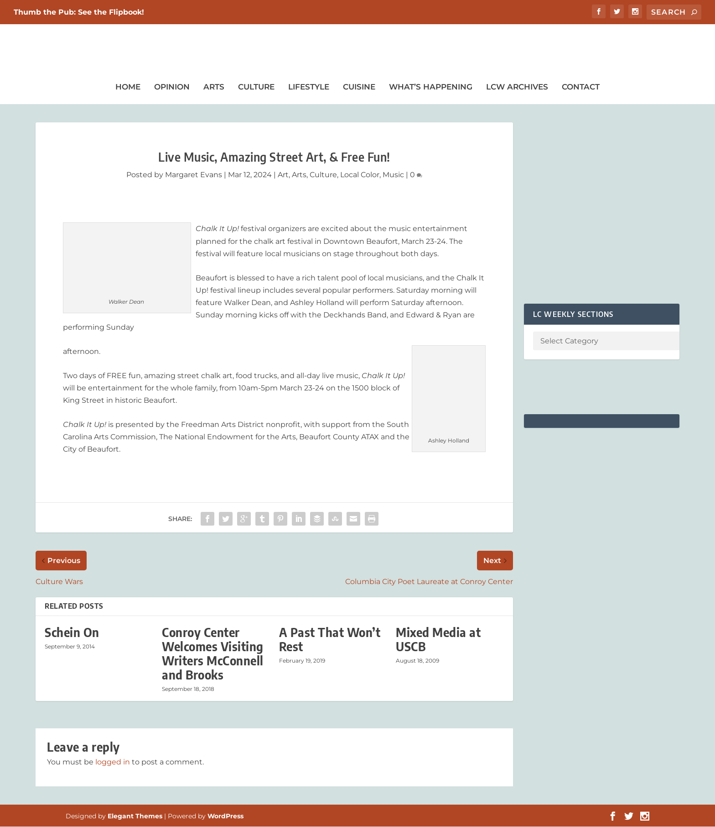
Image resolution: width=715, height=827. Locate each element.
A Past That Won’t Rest (330, 639)
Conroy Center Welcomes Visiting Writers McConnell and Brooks (213, 654)
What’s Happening (430, 87)
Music (393, 175)
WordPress (225, 816)
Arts (213, 87)
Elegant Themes (135, 816)
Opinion (172, 87)
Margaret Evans (193, 175)
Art (283, 175)
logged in (112, 762)
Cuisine (359, 87)
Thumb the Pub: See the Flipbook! (79, 12)
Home (127, 87)
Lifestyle (308, 87)
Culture (256, 87)
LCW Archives (517, 87)
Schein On (72, 632)
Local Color (359, 175)
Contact (581, 87)
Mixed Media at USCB (438, 639)
